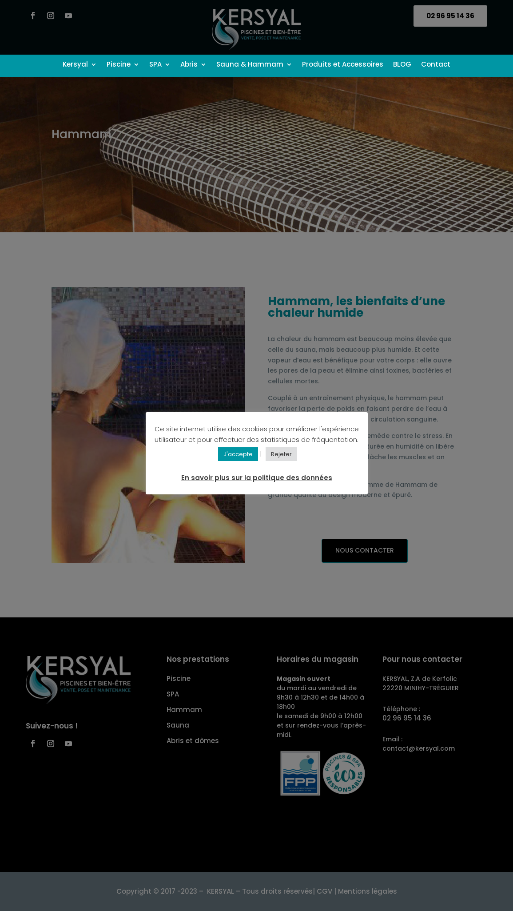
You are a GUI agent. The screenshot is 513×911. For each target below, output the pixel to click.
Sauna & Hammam (249, 65)
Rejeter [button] (281, 454)
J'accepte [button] (238, 454)
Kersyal (75, 65)
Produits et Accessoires (342, 65)
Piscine (119, 65)
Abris (189, 65)
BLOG (402, 65)
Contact (435, 65)
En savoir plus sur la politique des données (256, 477)
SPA (155, 65)
